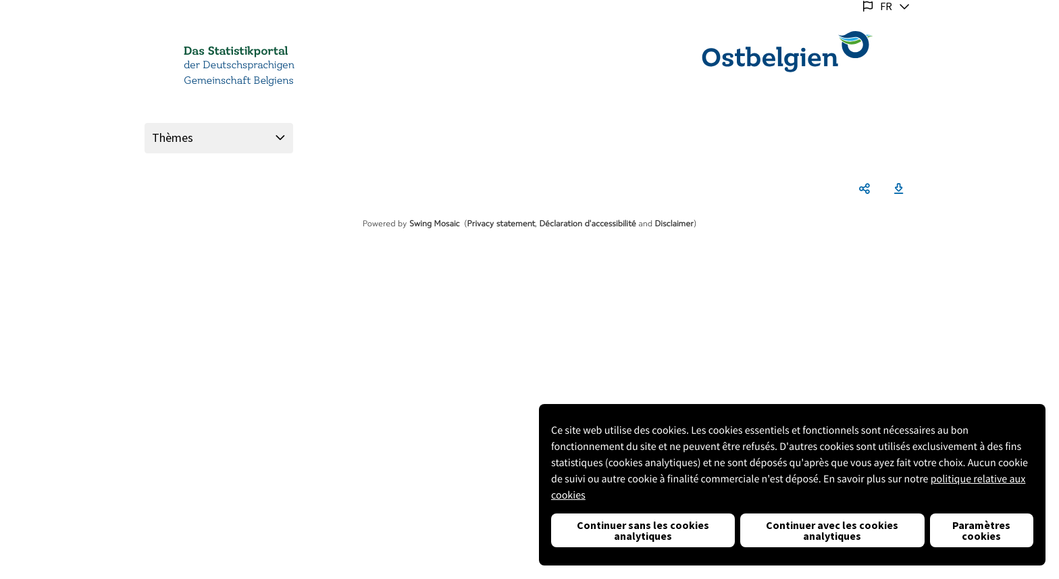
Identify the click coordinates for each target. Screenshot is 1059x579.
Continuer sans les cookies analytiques (643, 530)
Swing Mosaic (434, 224)
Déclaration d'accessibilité (587, 224)
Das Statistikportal (236, 51)
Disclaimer (674, 224)
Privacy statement (501, 224)
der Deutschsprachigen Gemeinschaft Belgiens (239, 73)
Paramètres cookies (981, 530)
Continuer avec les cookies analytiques (832, 530)
